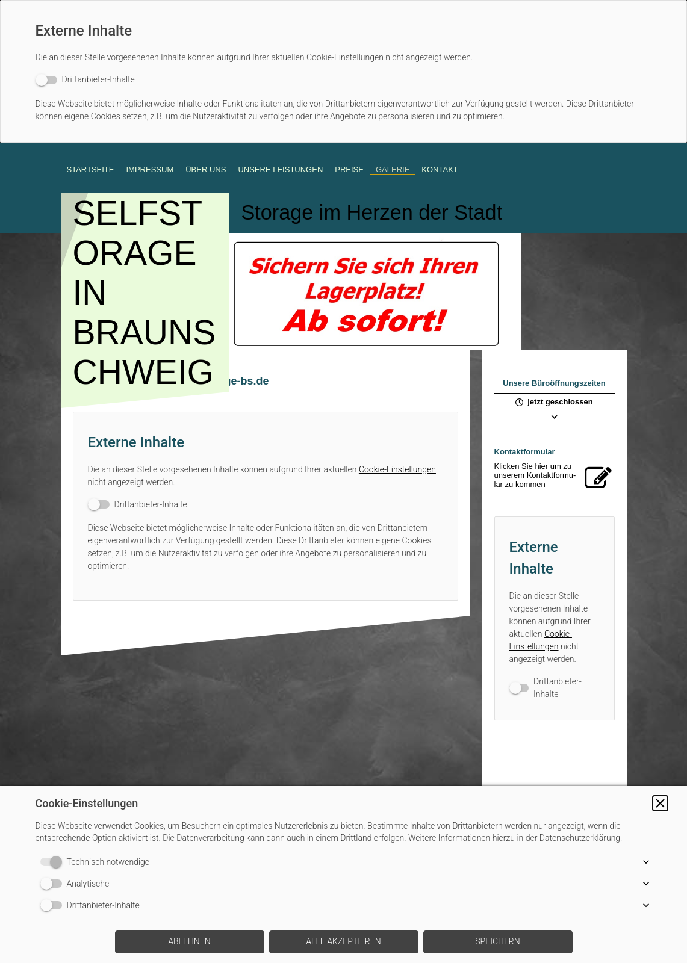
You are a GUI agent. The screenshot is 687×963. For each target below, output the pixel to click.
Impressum (149, 169)
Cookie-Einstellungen (345, 57)
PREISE (349, 169)
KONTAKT (439, 169)
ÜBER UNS (205, 169)
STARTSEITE (90, 169)
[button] (660, 803)
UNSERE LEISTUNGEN (280, 169)
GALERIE (392, 169)
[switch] (85, 79)
